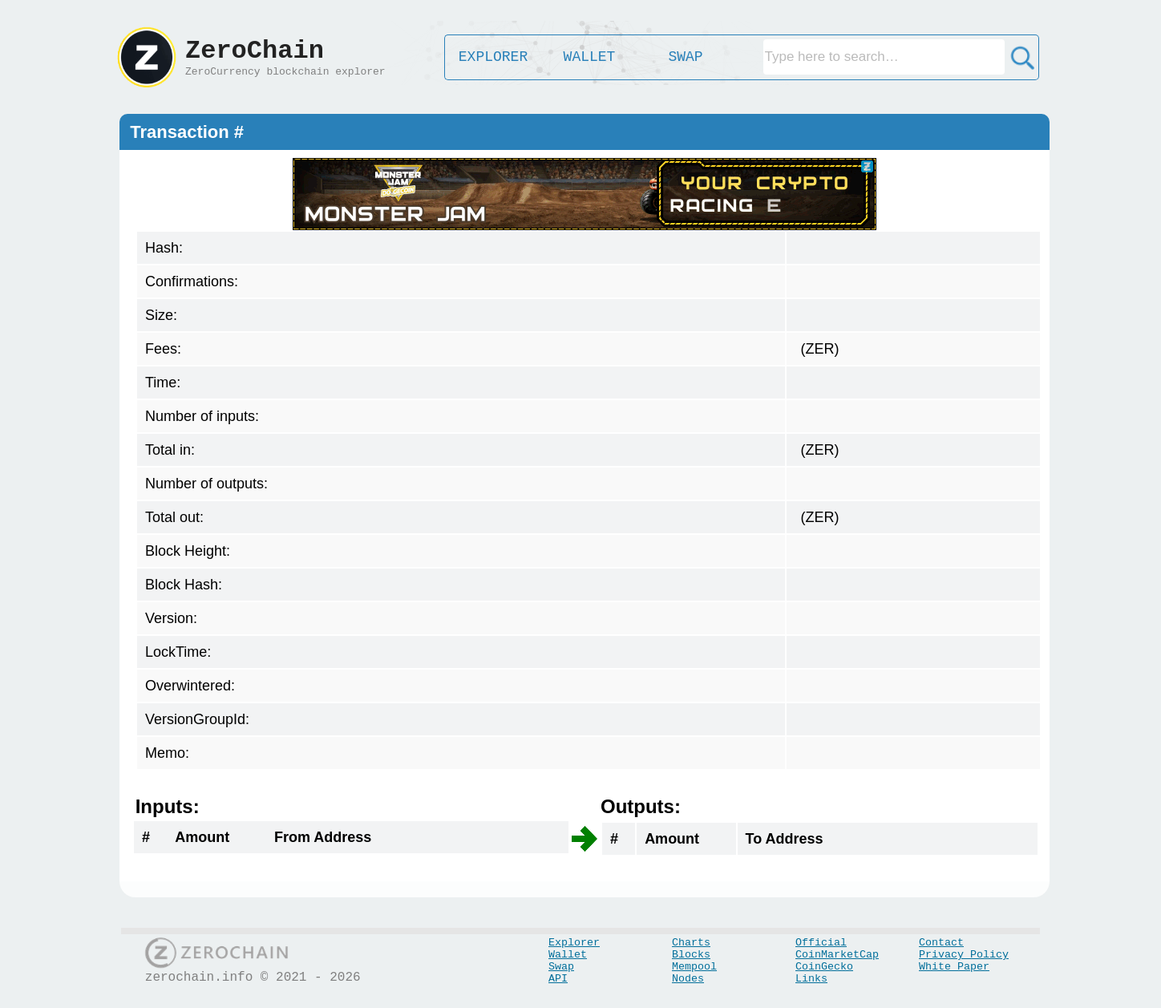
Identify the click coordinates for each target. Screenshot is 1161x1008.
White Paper (954, 967)
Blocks (691, 955)
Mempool (694, 967)
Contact (941, 943)
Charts (691, 943)
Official (821, 943)
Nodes (688, 979)
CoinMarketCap (837, 955)
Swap (561, 967)
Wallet (567, 955)
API (558, 979)
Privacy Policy (964, 955)
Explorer (574, 943)
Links (811, 979)
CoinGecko (824, 967)
